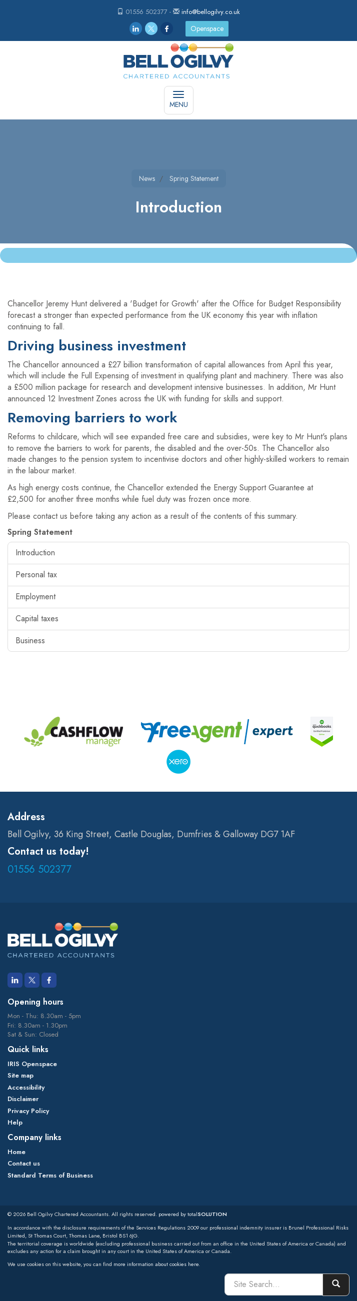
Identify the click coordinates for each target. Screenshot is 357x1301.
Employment (36, 596)
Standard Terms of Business (50, 1175)
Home (17, 1152)
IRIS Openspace (32, 1064)
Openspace (207, 28)
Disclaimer (23, 1099)
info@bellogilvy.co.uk (211, 11)
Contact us (24, 1163)
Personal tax (36, 574)
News (147, 178)
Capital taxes (37, 618)
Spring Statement (194, 178)
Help (15, 1122)
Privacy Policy (28, 1111)
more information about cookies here (156, 1264)
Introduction (35, 552)
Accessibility (26, 1087)
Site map (21, 1075)
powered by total (192, 1214)
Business (30, 640)
